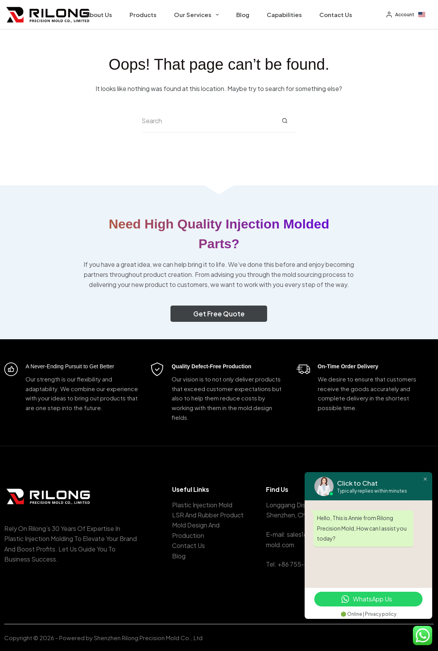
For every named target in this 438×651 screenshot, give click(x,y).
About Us (99, 14)
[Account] (400, 15)
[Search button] (284, 120)
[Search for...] (207, 120)
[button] (426, 15)
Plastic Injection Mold (202, 505)
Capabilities (284, 14)
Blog (242, 14)
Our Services (198, 14)
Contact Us (335, 14)
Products (143, 14)
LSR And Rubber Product (208, 515)
